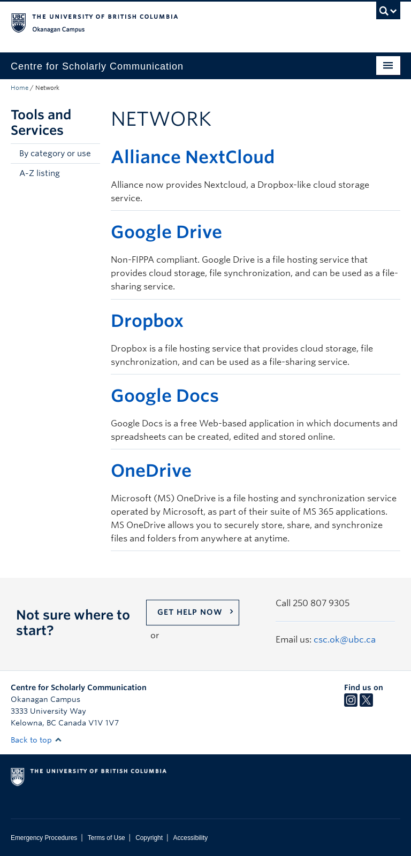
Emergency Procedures (44, 838)
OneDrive (151, 470)
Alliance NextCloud (193, 157)
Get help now (190, 612)
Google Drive (166, 231)
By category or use (55, 153)
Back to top (36, 740)
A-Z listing (39, 173)
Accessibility (190, 838)
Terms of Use (106, 838)
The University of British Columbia (176, 22)
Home (19, 87)
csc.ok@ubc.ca (345, 640)
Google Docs (165, 395)
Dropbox (147, 320)
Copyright (149, 838)
